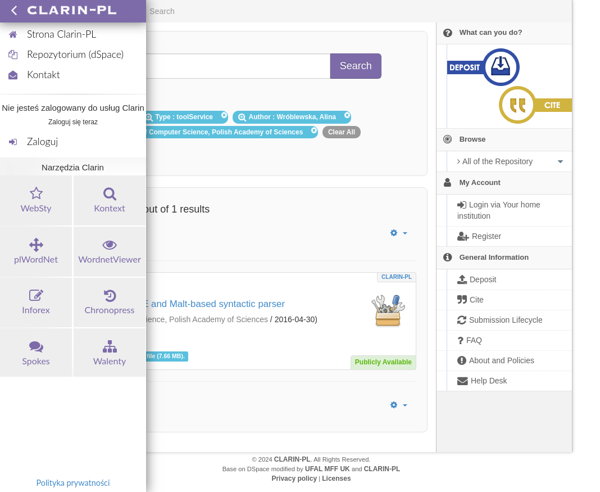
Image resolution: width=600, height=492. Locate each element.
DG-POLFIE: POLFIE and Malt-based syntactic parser (172, 304)
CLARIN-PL (396, 277)
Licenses (336, 478)
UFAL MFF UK (327, 469)
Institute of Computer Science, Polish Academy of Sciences (165, 319)
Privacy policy (294, 478)
